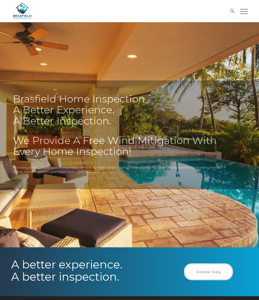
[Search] (232, 11)
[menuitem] (232, 11)
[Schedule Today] (208, 271)
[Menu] (242, 11)
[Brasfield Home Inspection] (22, 11)
